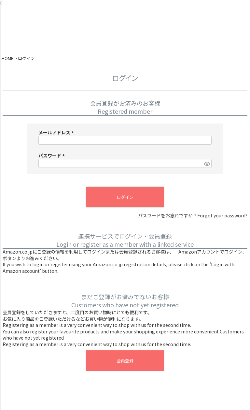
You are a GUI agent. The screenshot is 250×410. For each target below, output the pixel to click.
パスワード (52, 155)
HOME (7, 58)
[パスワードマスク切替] (206, 163)
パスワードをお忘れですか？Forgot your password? (192, 215)
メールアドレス (57, 132)
